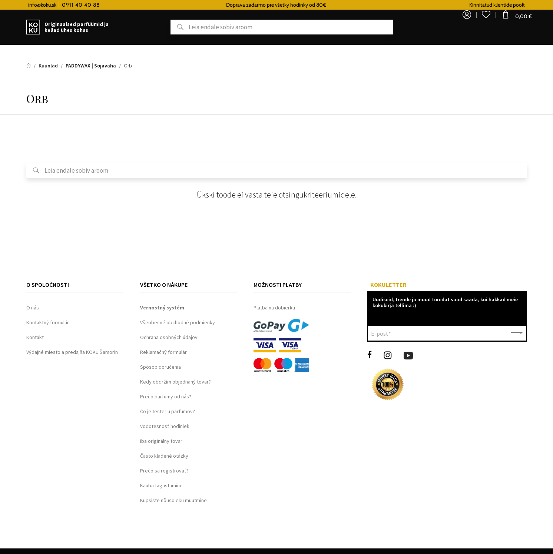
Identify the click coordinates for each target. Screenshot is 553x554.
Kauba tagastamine (161, 485)
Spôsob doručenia (160, 367)
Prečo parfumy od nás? (165, 396)
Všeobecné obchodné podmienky (177, 322)
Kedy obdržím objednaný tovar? (175, 381)
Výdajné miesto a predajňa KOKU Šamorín (72, 352)
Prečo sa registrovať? (164, 470)
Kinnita (516, 333)
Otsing (171, 27)
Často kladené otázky (164, 455)
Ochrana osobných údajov (169, 337)
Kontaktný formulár (47, 322)
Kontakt (35, 337)
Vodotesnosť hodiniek (164, 426)
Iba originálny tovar (161, 441)
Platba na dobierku (274, 307)
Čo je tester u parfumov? (167, 411)
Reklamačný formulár (163, 352)
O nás (32, 307)
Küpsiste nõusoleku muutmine (173, 500)
